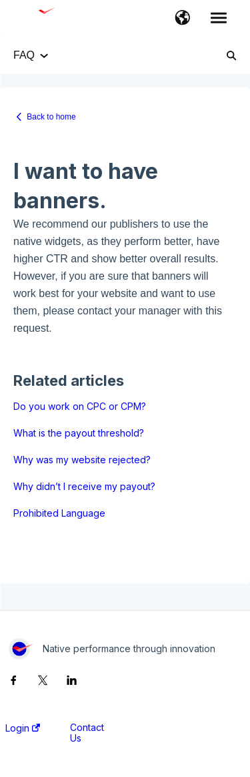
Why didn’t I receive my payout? (84, 486)
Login (22, 728)
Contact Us (87, 733)
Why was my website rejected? (82, 459)
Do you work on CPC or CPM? (79, 406)
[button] (182, 18)
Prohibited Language (59, 513)
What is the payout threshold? (78, 433)
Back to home (51, 116)
